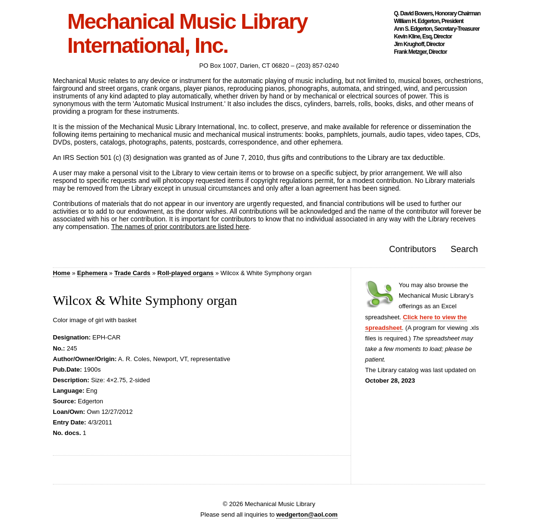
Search (464, 249)
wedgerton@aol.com (307, 514)
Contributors (412, 249)
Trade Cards (132, 273)
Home (61, 273)
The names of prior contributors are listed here (180, 226)
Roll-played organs (186, 273)
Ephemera (92, 273)
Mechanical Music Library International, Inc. (187, 34)
